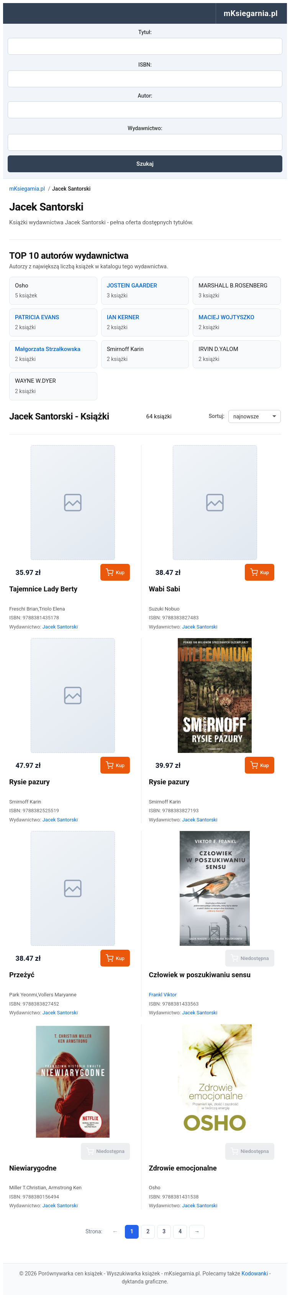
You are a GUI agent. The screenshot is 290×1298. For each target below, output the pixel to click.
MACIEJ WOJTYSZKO (226, 317)
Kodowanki (255, 1273)
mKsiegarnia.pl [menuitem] (251, 13)
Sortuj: (216, 416)
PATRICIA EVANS (37, 317)
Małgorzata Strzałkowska (47, 349)
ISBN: (145, 65)
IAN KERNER (123, 317)
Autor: (145, 96)
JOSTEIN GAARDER (132, 285)
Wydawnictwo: (145, 128)
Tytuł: (145, 32)
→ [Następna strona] (197, 1231)
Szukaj (145, 163)
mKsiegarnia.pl (27, 189)
